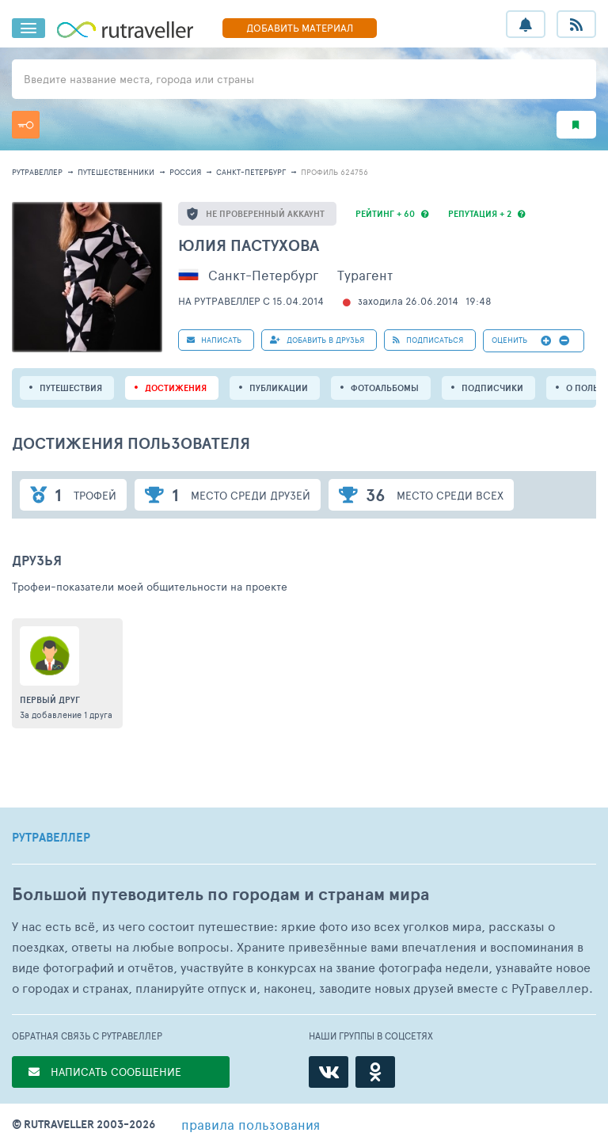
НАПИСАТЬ (214, 339)
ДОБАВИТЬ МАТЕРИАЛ (299, 28)
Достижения (176, 388)
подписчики (492, 388)
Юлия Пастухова (248, 245)
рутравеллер (37, 171)
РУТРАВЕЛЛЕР (51, 837)
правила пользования (250, 1124)
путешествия (71, 388)
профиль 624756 (334, 171)
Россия (185, 171)
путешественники (116, 171)
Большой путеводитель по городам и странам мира (220, 894)
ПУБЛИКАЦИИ (278, 388)
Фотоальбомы (385, 388)
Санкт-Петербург (251, 171)
